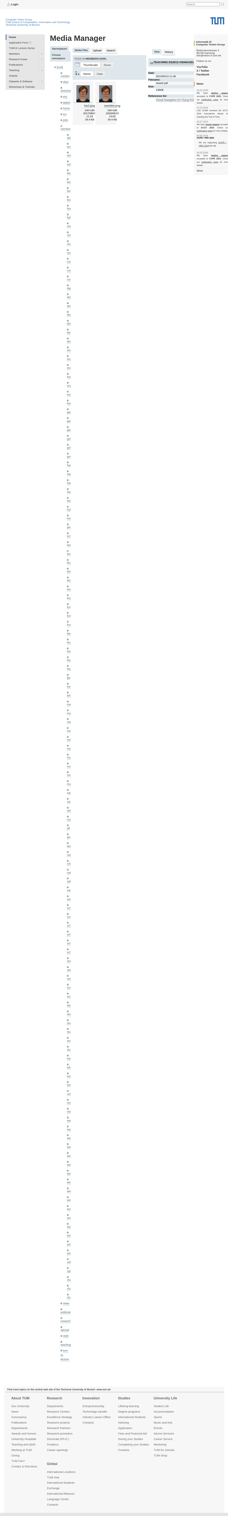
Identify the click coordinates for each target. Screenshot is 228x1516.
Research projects (58, 1422)
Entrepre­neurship (93, 1406)
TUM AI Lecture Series (22, 48)
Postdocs (53, 1444)
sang (69, 867)
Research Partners (59, 1428)
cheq (69, 221)
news (66, 1268)
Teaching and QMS (23, 1444)
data (65, 81)
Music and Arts (163, 1422)
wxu (69, 1185)
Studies (124, 1398)
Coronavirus (19, 1417)
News (14, 1411)
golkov (70, 436)
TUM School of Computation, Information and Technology (38, 22)
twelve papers (212, 93)
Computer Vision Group (19, 19)
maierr (70, 686)
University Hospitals (23, 1438)
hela (69, 488)
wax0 (70, 1125)
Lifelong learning (128, 1406)
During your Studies (130, 1438)
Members (14, 53)
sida (69, 944)
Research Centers (58, 1411)
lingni (70, 651)
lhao (69, 643)
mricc (70, 755)
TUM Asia (53, 1477)
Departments (19, 1428)
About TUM (20, 1398)
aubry (70, 161)
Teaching (14, 70)
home (66, 106)
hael (69, 462)
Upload (97, 50)
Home (12, 37)
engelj (70, 376)
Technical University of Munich (23, 24)
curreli (70, 272)
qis (68, 815)
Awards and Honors (23, 1433)
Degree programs (129, 1411)
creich (70, 255)
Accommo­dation (164, 1411)
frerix (70, 393)
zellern (70, 1228)
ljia (68, 660)
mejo (69, 729)
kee (69, 531)
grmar (70, 445)
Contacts (88, 1422)
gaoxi (70, 410)
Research (54, 1398)
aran (69, 152)
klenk (70, 557)
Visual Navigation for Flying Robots (176, 99)
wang (70, 1108)
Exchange (53, 1488)
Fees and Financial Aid (132, 1433)
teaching (65, 1308)
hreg (69, 505)
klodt (69, 565)
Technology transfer (95, 1411)
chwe (70, 247)
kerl (69, 539)
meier (70, 712)
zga (69, 1237)
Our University (20, 1406)
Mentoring (160, 1444)
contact (64, 75)
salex (70, 858)
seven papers (212, 121)
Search (110, 50)
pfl (68, 806)
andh (70, 143)
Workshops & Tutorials (22, 86)
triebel (70, 1056)
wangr (70, 1116)
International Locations (61, 1471)
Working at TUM (21, 1449)
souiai (70, 970)
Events (158, 1428)
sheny (70, 935)
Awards (13, 75)
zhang (70, 1246)
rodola (70, 849)
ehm (69, 341)
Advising (123, 1422)
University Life (165, 1398)
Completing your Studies (133, 1444)
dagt (69, 281)
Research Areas (18, 59)
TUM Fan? (18, 1460)
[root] (60, 67)
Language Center (58, 1499)
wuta (69, 1177)
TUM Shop (160, 1455)
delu (69, 290)
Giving (15, 1455)
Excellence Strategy (59, 1417)
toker (70, 1039)
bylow (70, 212)
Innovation (91, 1398)
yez (69, 1220)
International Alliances (60, 1493)
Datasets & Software (21, 81)
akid (69, 135)
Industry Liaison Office (97, 1417)
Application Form (18, 42)
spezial (64, 1294)
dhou (70, 316)
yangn (70, 1202)
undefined (66, 1344)
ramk (70, 832)
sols (69, 953)
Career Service (163, 1438)
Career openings (57, 1449)
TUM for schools (164, 1449)
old (68, 789)
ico (64, 112)
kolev (70, 583)
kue (69, 600)
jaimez (70, 514)
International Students (132, 1417)
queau (70, 824)
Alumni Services (164, 1433)
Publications (16, 64)
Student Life (161, 1406)
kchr (69, 522)
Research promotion (60, 1433)
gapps (66, 101)
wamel (70, 1099)
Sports (158, 1417)
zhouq (70, 1263)
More (200, 163)
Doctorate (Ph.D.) (58, 1438)
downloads (66, 89)
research (65, 1286)
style (65, 1300)
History (168, 51)
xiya (69, 1194)
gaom (70, 402)
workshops (66, 1358)
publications (67, 1277)
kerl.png (90, 105)
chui (69, 238)
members (65, 126)
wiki (65, 1349)
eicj (65, 95)
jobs (65, 117)
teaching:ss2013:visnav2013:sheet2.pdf (182, 61)
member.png (112, 105)
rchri (69, 841)
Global (52, 1464)
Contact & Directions (24, 1466)
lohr (69, 677)
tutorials (65, 1335)
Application (125, 1428)
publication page (204, 99)
